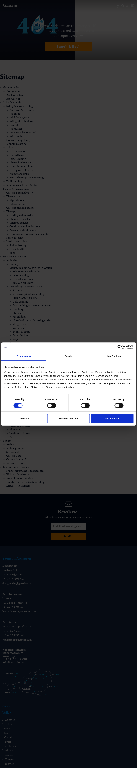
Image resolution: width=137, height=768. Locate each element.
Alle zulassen (112, 418)
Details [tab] (68, 356)
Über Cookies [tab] (113, 356)
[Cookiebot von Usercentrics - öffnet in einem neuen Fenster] (119, 347)
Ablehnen (25, 418)
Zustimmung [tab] (24, 356)
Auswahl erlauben (68, 418)
